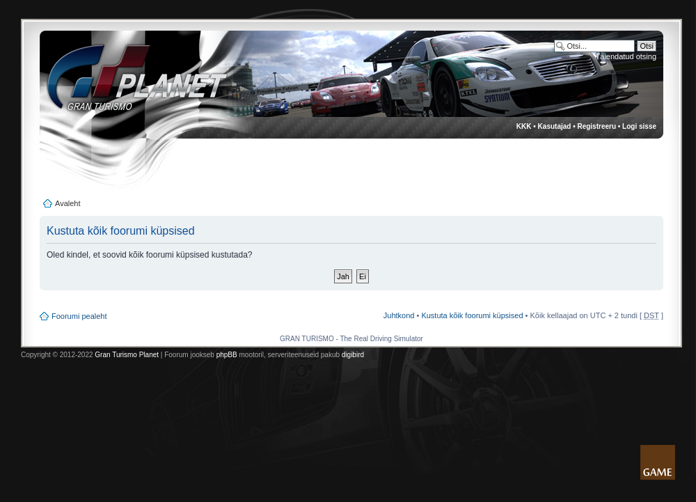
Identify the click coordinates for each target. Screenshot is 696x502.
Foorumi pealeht (79, 316)
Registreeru (596, 126)
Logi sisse (639, 126)
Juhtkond (399, 315)
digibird (353, 355)
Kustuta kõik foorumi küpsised (472, 315)
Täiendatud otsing (626, 56)
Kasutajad (554, 126)
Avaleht (68, 203)
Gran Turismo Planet (127, 355)
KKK (524, 126)
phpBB (226, 355)
